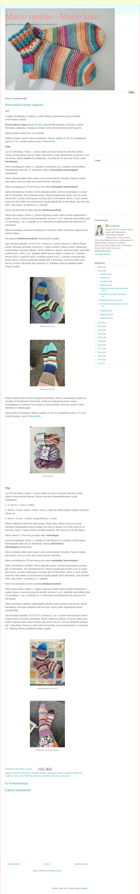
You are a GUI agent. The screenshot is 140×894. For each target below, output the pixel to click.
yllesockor (66, 776)
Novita (16, 776)
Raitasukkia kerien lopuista (110, 300)
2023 (100, 326)
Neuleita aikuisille (64, 773)
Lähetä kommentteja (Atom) (50, 871)
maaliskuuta (105, 314)
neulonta (8, 776)
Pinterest (28, 776)
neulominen (77, 773)
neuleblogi (51, 773)
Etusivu (47, 864)
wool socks (56, 776)
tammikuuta (105, 318)
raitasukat (37, 776)
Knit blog (35, 773)
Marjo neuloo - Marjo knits (52, 16)
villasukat (46, 776)
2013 (100, 363)
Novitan (30, 398)
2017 (100, 348)
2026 (100, 267)
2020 (100, 337)
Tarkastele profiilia (102, 254)
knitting (43, 773)
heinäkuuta (105, 281)
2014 (100, 359)
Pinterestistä (34, 416)
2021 (100, 334)
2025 (100, 271)
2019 (100, 341)
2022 (100, 330)
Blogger (84, 888)
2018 (100, 345)
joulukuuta (104, 274)
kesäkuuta (104, 285)
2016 (100, 352)
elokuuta (104, 278)
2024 (100, 323)
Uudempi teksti (13, 864)
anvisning (16, 773)
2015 (100, 356)
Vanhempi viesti (81, 864)
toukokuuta (105, 311)
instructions (25, 773)
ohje (21, 776)
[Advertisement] (27, 126)
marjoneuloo (114, 226)
